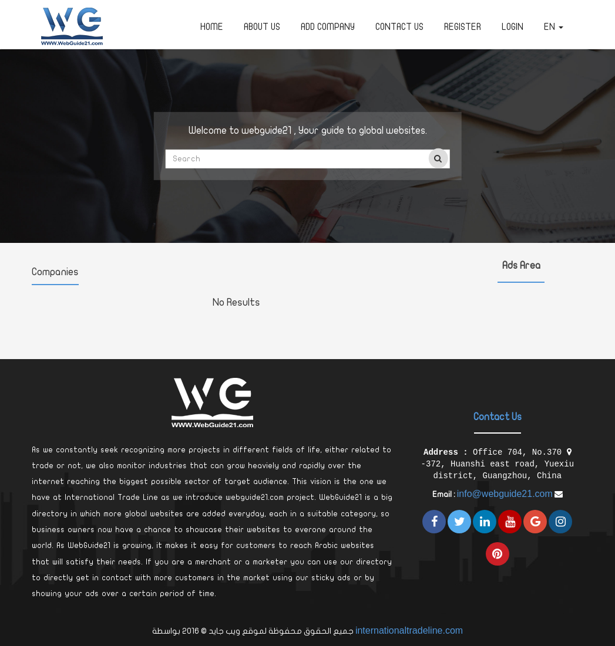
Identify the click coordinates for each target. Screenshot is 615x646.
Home (211, 27)
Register (462, 27)
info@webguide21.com (505, 494)
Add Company (328, 27)
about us (262, 27)
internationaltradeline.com (409, 630)
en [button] (553, 27)
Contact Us (399, 27)
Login (512, 27)
